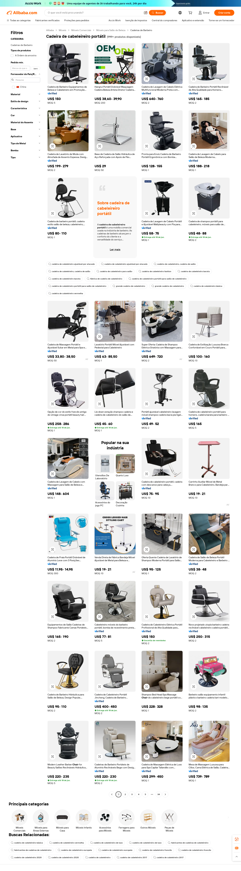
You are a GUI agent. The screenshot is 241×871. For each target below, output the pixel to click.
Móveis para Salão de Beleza (110, 30)
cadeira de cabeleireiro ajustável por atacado (71, 264)
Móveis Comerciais (81, 30)
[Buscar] (157, 12)
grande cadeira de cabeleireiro (129, 286)
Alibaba (50, 30)
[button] (146, 13)
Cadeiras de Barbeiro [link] (141, 30)
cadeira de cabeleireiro (97, 857)
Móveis (62, 30)
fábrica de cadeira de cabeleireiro (104, 278)
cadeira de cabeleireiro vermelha (65, 293)
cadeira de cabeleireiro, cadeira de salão (175, 264)
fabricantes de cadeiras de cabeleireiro (188, 842)
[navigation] (25, 413)
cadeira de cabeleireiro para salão (114, 271)
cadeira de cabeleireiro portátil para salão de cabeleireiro (157, 278)
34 (158, 794)
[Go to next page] (165, 794)
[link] (236, 839)
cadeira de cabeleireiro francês (155, 850)
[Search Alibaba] (94, 13)
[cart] (190, 13)
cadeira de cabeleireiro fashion (155, 271)
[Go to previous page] (112, 794)
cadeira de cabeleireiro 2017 (132, 857)
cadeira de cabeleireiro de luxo (106, 842)
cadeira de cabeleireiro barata (194, 271)
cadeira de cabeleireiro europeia (75, 850)
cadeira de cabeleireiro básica (206, 286)
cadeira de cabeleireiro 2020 (26, 857)
